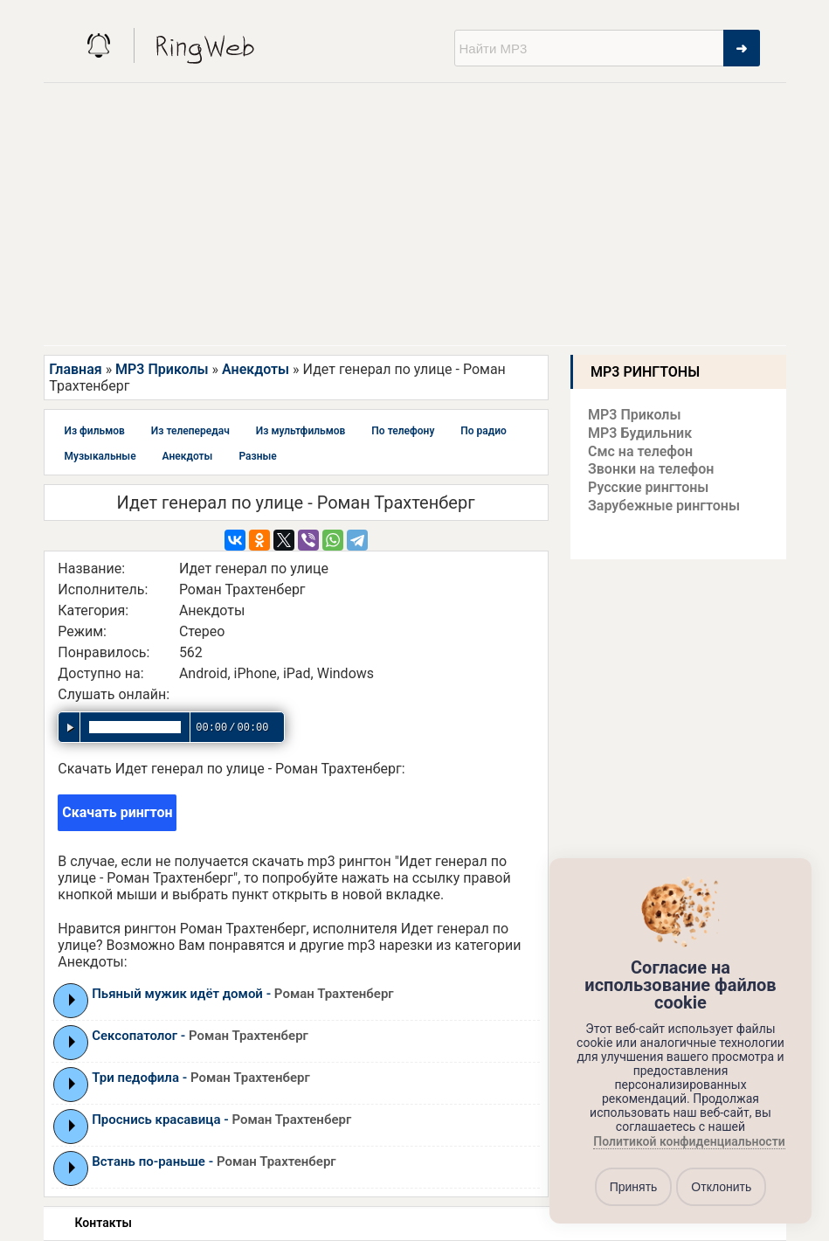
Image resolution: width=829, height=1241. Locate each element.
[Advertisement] (414, 214)
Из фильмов (95, 431)
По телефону (402, 431)
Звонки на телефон (651, 469)
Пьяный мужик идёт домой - (242, 994)
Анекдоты (255, 369)
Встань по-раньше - (213, 1161)
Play (72, 1000)
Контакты (103, 1223)
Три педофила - (201, 1077)
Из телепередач (190, 431)
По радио (483, 431)
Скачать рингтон (117, 812)
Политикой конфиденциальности (688, 1142)
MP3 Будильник (640, 433)
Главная (75, 369)
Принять (634, 1187)
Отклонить (721, 1187)
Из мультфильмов (301, 431)
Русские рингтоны (648, 487)
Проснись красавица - (221, 1119)
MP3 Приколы (162, 369)
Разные (257, 456)
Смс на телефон (640, 451)
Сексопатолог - (200, 1035)
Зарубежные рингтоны (664, 505)
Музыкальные (100, 456)
